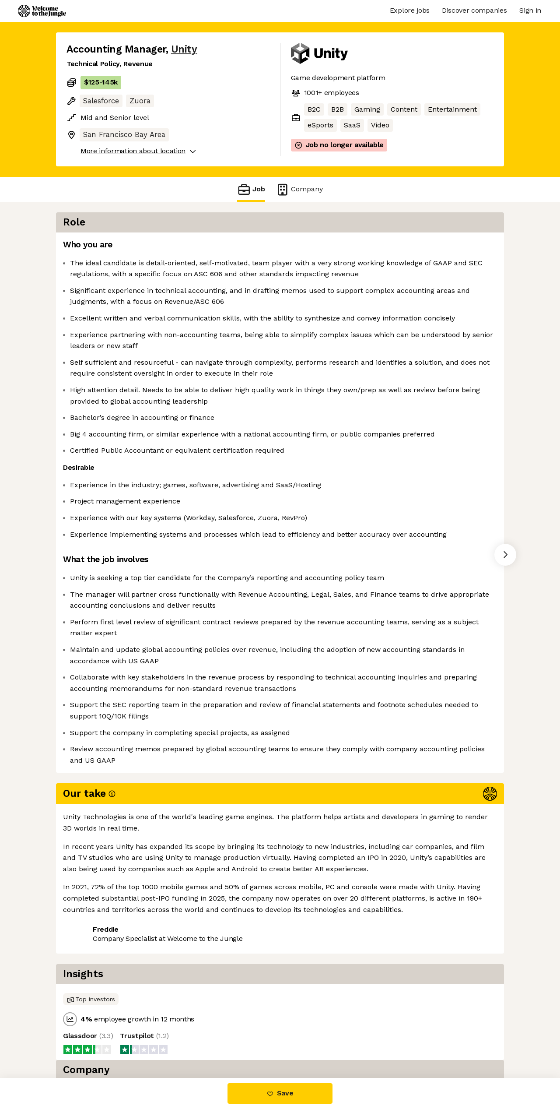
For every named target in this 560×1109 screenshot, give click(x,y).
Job (251, 189)
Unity (184, 49)
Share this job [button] (90, 1041)
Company (299, 189)
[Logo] (42, 11)
